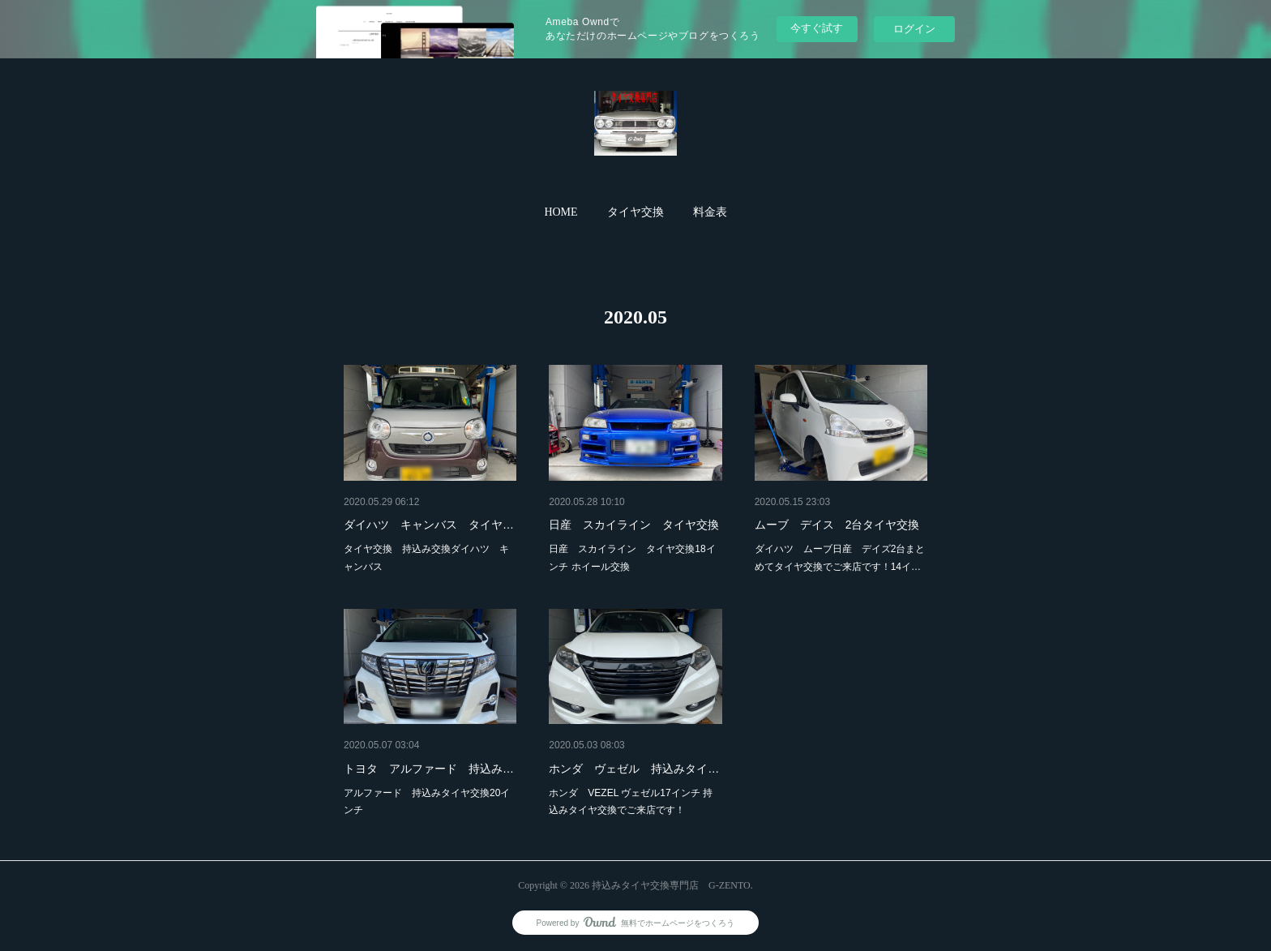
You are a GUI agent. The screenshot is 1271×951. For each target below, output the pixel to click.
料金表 (710, 212)
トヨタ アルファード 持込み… (429, 768)
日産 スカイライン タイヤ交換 (634, 524)
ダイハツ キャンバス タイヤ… (429, 524)
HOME (560, 212)
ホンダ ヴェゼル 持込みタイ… (634, 768)
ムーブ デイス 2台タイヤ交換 (837, 524)
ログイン (914, 29)
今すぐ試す (816, 28)
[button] (560, 212)
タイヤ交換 (635, 212)
